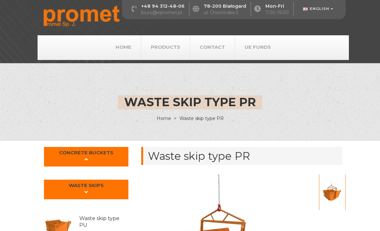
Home (123, 47)
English (318, 8)
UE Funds (258, 47)
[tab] (86, 157)
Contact (212, 47)
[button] (86, 157)
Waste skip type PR (201, 118)
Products (165, 47)
